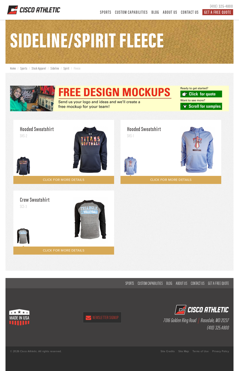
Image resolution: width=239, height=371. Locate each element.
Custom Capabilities (131, 12)
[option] (90, 149)
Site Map (183, 351)
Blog (155, 12)
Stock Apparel (39, 68)
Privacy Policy (220, 351)
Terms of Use (200, 351)
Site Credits (168, 351)
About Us (170, 12)
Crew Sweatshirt (35, 199)
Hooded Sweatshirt (37, 129)
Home (13, 68)
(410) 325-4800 (221, 6)
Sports (105, 12)
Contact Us (190, 12)
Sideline (55, 68)
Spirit (66, 68)
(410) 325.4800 (218, 327)
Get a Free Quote (217, 12)
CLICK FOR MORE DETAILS (63, 180)
